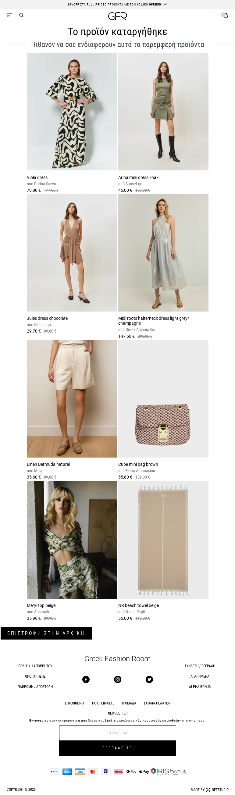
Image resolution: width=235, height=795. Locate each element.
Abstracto (41, 611)
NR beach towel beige (138, 605)
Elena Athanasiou (140, 470)
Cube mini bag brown (138, 464)
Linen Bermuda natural (48, 464)
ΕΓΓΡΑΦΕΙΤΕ (117, 748)
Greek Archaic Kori (140, 329)
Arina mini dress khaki (138, 177)
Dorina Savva (44, 183)
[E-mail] (117, 733)
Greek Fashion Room (117, 659)
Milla (37, 470)
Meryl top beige (41, 605)
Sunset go (133, 183)
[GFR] (117, 17)
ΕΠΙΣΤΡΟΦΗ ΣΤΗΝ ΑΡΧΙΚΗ (46, 633)
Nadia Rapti (135, 611)
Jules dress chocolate (47, 318)
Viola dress (37, 177)
